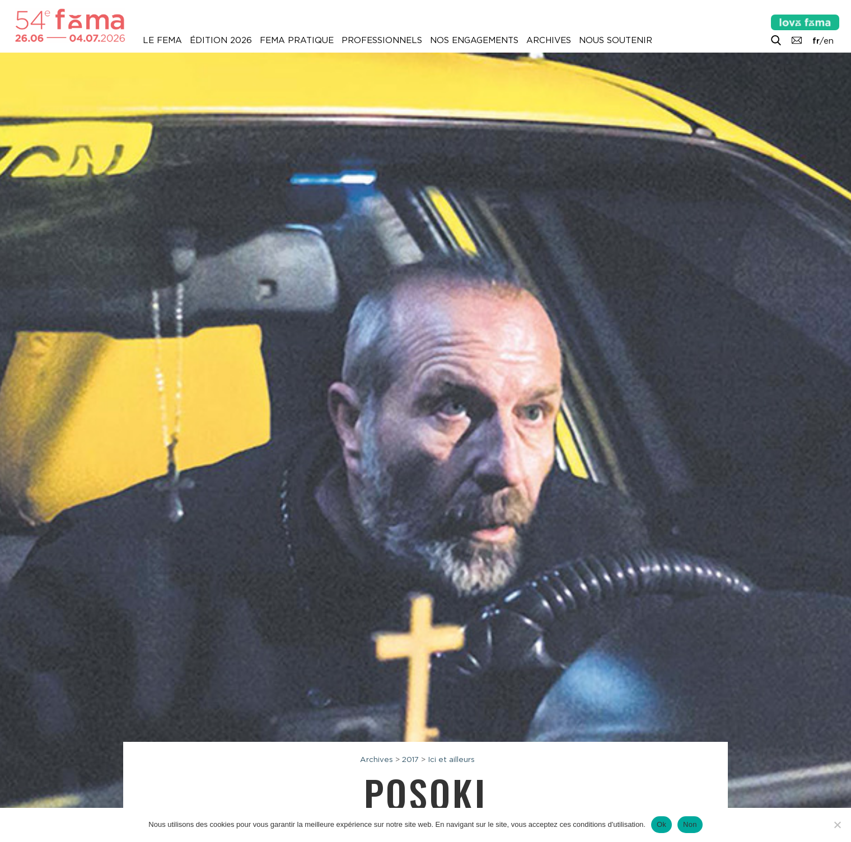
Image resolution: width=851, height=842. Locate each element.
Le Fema (162, 40)
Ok (661, 824)
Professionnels (382, 40)
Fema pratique (297, 40)
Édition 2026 (221, 40)
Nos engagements (474, 40)
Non (690, 824)
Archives (548, 40)
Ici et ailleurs (451, 759)
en (829, 41)
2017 (410, 759)
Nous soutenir (615, 40)
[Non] (837, 824)
